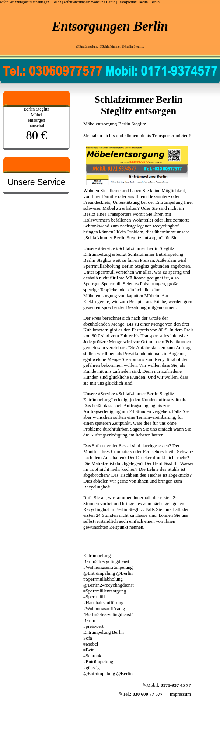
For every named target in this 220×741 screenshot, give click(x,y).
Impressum (180, 694)
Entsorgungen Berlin (110, 26)
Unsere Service (36, 182)
